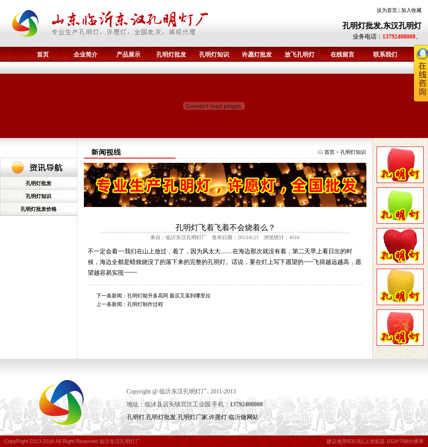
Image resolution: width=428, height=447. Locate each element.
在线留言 (342, 54)
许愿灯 (218, 417)
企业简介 (86, 54)
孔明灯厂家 (193, 417)
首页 (43, 54)
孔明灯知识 (214, 54)
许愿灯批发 (257, 54)
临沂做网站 (244, 417)
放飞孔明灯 (300, 54)
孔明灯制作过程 (145, 304)
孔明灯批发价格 (38, 209)
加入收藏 (411, 10)
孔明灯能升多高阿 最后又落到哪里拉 (169, 296)
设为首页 (387, 10)
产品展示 (128, 54)
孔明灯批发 (171, 54)
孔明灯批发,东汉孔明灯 (382, 25)
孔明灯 (136, 417)
